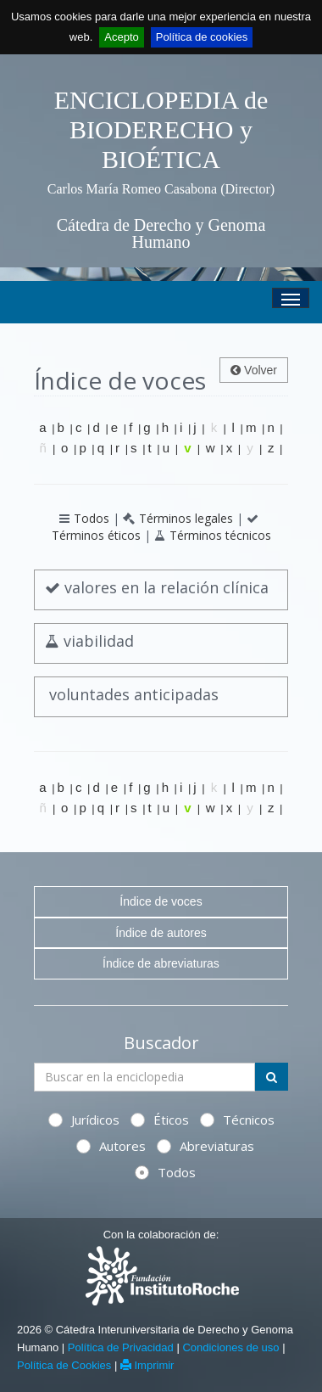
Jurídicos (83, 1119)
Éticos (159, 1119)
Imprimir (147, 1365)
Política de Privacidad (121, 1347)
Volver (253, 370)
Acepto (121, 37)
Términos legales (186, 518)
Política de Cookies (64, 1365)
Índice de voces (160, 901)
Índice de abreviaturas (161, 963)
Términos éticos (96, 535)
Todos (91, 518)
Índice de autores (160, 933)
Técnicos (237, 1119)
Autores (111, 1145)
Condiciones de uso (230, 1347)
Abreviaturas (205, 1145)
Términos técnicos (220, 535)
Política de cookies (201, 37)
